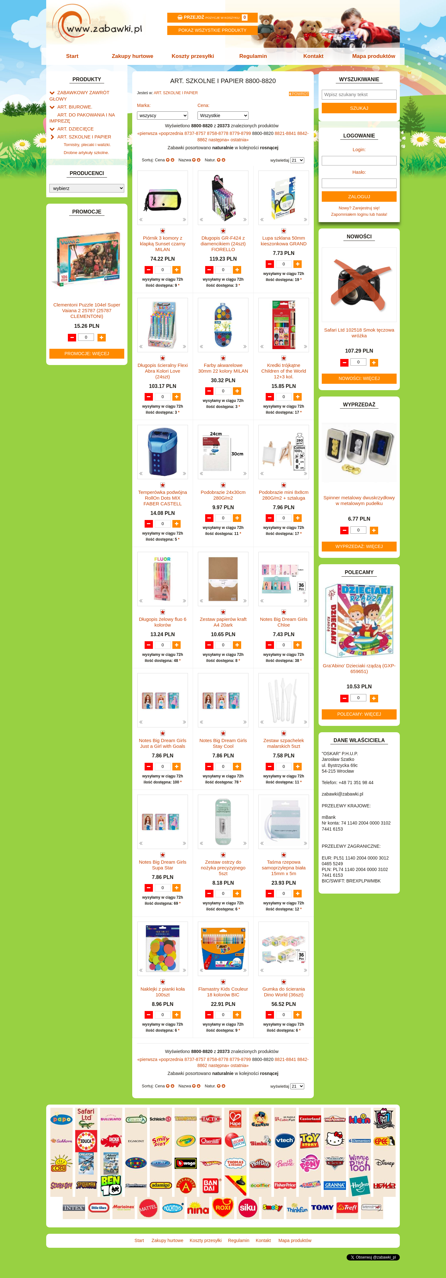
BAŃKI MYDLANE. (74, 186)
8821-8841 (286, 131)
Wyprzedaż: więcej (359, 546)
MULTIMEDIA (70, 357)
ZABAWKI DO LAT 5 (76, 415)
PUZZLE (65, 386)
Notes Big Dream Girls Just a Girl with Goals (162, 749)
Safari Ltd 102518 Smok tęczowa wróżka (359, 332)
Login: (359, 149)
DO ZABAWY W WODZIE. (81, 244)
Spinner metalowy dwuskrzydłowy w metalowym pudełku (359, 500)
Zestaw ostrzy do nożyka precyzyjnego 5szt (223, 879)
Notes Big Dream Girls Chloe (283, 621)
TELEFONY (68, 408)
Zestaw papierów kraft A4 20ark (223, 621)
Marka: (144, 103)
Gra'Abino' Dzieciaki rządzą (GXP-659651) (359, 668)
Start (75, 56)
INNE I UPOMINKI (74, 274)
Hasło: (359, 172)
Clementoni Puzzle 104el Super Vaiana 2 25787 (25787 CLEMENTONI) (86, 606)
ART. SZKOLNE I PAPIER (81, 126)
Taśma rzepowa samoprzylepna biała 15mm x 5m (284, 879)
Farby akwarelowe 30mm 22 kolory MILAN (223, 366)
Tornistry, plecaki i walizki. (87, 133)
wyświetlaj (279, 158)
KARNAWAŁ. (69, 301)
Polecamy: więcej (359, 714)
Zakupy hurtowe (134, 56)
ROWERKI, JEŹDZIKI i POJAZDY (88, 394)
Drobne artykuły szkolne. (86, 141)
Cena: (203, 103)
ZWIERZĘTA (69, 437)
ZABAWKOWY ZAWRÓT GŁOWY (88, 92)
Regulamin (252, 56)
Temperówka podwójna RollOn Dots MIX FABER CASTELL (162, 496)
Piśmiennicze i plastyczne (87, 155)
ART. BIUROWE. (72, 99)
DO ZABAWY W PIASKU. (80, 230)
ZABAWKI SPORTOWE (79, 430)
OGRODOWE (70, 372)
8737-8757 (195, 131)
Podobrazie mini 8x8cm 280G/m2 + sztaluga (284, 494)
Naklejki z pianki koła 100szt (162, 1004)
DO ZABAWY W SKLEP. (79, 237)
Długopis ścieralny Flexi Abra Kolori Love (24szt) (163, 369)
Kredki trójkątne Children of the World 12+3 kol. (283, 369)
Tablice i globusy (79, 162)
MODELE (66, 350)
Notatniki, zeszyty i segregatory (92, 177)
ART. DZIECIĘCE (73, 119)
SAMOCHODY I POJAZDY (82, 401)
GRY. (62, 266)
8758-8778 (218, 131)
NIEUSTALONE (71, 445)
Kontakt (311, 56)
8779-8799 (241, 131)
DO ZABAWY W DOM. (78, 223)
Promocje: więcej (86, 649)
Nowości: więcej (359, 378)
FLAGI (63, 259)
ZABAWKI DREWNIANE (79, 423)
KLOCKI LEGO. (71, 315)
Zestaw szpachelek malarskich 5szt (283, 749)
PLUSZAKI (67, 379)
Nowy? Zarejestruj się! (359, 208)
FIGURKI (65, 252)
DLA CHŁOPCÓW (74, 201)
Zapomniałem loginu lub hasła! (359, 214)
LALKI (62, 343)
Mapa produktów (370, 56)
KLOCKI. (65, 308)
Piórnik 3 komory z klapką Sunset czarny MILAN (162, 241)
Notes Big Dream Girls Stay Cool (223, 749)
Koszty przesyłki (193, 56)
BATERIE (66, 194)
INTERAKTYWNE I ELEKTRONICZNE (71, 291)
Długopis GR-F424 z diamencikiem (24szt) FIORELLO (223, 241)
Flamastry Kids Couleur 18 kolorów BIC (223, 1004)
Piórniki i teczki (77, 148)
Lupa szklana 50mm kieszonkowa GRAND (283, 238)
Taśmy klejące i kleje (83, 170)
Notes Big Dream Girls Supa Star (162, 876)
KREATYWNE (70, 323)
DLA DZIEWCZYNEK (77, 208)
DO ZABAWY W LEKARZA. (82, 216)
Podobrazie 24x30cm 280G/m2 (223, 494)
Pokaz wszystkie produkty (212, 30)
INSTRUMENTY (72, 281)
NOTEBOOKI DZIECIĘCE (81, 364)
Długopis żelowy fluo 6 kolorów (162, 621)
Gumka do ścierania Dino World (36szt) (284, 1004)
